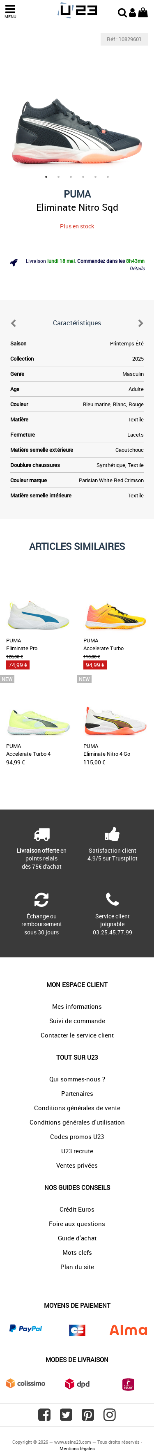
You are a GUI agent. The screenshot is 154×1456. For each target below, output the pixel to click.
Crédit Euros (77, 1209)
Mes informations (77, 1006)
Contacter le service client (77, 1035)
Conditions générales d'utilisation (77, 1122)
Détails (137, 268)
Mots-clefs (77, 1252)
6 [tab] (108, 177)
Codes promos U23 (77, 1136)
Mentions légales (77, 1448)
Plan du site (77, 1267)
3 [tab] (71, 177)
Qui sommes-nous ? (77, 1079)
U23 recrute (77, 1151)
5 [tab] (96, 177)
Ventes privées (77, 1165)
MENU (10, 12)
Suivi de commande (77, 1021)
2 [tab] (59, 177)
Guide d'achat (77, 1238)
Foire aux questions (77, 1223)
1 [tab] (46, 177)
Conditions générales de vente (77, 1108)
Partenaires (77, 1093)
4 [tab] (83, 177)
